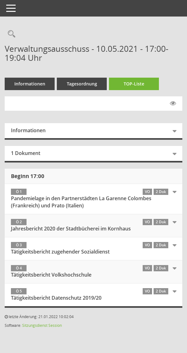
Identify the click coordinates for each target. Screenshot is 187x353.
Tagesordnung (82, 84)
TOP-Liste (134, 84)
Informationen (29, 84)
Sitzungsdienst (34, 325)
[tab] (93, 199)
